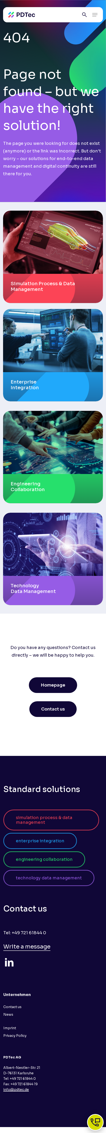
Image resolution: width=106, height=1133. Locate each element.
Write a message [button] (26, 946)
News (8, 1014)
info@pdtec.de (16, 1089)
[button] (94, 14)
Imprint (9, 1028)
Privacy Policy (14, 1035)
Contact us (12, 1007)
